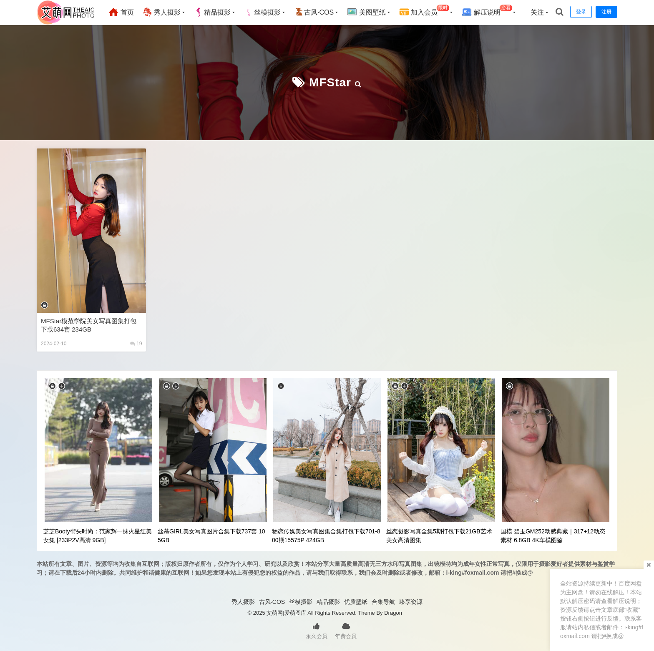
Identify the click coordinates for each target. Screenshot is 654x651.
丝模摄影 (262, 12)
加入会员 (424, 11)
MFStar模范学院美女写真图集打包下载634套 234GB (88, 325)
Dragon (393, 613)
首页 (120, 12)
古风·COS (314, 12)
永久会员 (316, 630)
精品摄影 (212, 12)
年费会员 (346, 630)
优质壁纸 (355, 601)
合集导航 (383, 601)
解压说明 (487, 11)
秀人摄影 (161, 12)
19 (136, 344)
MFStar (330, 82)
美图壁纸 (366, 12)
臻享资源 (411, 601)
